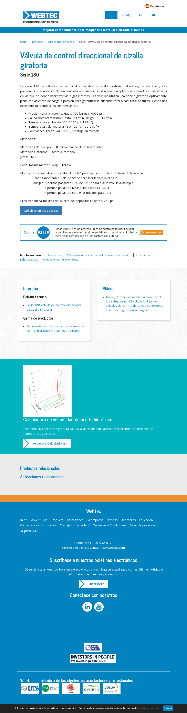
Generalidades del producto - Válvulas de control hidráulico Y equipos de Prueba (55, 328)
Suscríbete (96, 584)
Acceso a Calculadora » (50, 443)
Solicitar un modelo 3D (41, 210)
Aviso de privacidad (143, 525)
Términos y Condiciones (109, 525)
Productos (37, 42)
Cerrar (168, 708)
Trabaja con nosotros (75, 525)
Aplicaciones (75, 520)
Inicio (23, 520)
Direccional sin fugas (61, 42)
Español (154, 6)
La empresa (95, 520)
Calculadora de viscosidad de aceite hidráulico (99, 255)
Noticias (112, 520)
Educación (146, 520)
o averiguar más (149, 708)
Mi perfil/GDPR (30, 531)
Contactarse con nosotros (38, 525)
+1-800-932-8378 (100, 543)
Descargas (54, 255)
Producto (57, 520)
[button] (126, 15)
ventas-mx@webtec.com (107, 547)
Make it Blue (39, 520)
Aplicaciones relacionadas (60, 259)
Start (23, 42)
